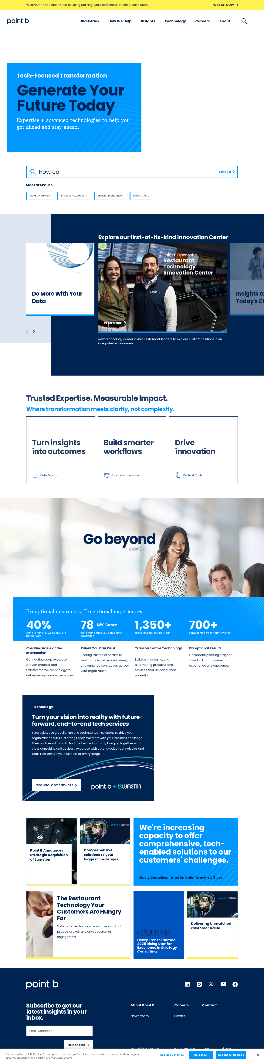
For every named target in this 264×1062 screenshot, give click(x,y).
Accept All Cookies (231, 1055)
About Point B (142, 1005)
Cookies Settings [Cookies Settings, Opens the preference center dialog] (172, 1055)
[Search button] (33, 172)
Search (226, 171)
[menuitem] (90, 21)
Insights (148, 21)
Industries (90, 21)
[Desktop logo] (18, 21)
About (224, 21)
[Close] (258, 1054)
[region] (132, 1055)
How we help (120, 21)
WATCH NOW (225, 5)
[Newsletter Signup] (59, 1038)
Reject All (200, 1055)
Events (179, 1016)
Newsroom (139, 1016)
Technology (175, 21)
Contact (209, 1005)
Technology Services (56, 785)
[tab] (244, 21)
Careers (202, 21)
